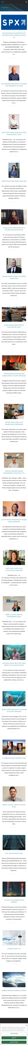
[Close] (26, 1025)
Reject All (14, 1037)
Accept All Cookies (14, 1042)
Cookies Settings (14, 1033)
